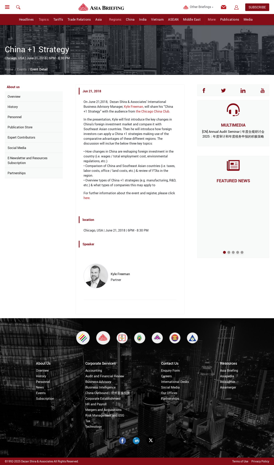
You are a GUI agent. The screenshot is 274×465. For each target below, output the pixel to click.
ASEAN (173, 19)
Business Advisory (98, 381)
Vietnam (157, 19)
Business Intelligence (100, 387)
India (143, 19)
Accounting (93, 370)
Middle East (192, 19)
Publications (229, 19)
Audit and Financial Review (104, 376)
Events (22, 69)
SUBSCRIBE (257, 7)
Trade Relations (79, 19)
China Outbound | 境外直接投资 (107, 393)
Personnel (15, 117)
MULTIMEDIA (233, 125)
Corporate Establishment (103, 398)
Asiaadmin (227, 381)
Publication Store (20, 127)
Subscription (45, 398)
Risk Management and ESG (104, 415)
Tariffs (58, 19)
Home (9, 69)
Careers (166, 376)
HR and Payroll (96, 404)
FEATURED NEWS (233, 180)
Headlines (26, 19)
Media (248, 19)
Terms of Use (240, 461)
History (13, 107)
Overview (14, 96)
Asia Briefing (229, 370)
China (130, 19)
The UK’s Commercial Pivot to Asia (233, 187)
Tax (87, 421)
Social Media (17, 148)
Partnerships (17, 173)
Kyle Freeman (120, 274)
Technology (93, 426)
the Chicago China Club (152, 111)
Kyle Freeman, (134, 106)
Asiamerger (228, 387)
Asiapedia (227, 376)
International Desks (175, 381)
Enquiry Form (170, 370)
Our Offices (169, 393)
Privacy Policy (260, 461)
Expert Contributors (21, 137)
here (87, 198)
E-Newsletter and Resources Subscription (27, 160)
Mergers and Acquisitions (103, 410)
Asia (98, 19)
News (40, 387)
